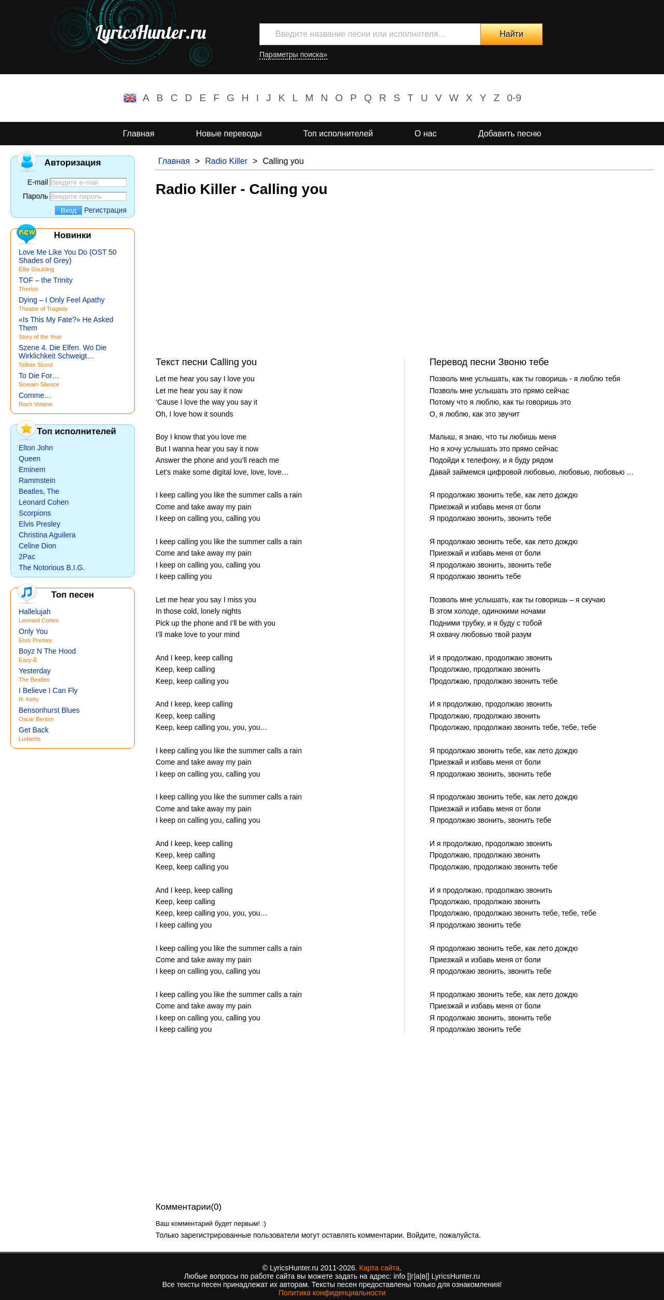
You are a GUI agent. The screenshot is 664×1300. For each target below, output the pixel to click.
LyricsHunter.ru (150, 32)
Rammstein (37, 480)
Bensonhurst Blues (49, 710)
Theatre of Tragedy (43, 309)
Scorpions (35, 513)
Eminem (32, 469)
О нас (425, 133)
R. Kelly (29, 699)
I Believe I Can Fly (48, 690)
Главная (139, 133)
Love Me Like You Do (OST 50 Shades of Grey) (68, 256)
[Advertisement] (405, 283)
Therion (28, 289)
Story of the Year (40, 337)
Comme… (35, 395)
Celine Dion (37, 546)
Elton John (36, 448)
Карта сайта (379, 1268)
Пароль (35, 196)
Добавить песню (510, 133)
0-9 (514, 97)
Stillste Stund (35, 365)
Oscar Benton (36, 719)
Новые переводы (229, 133)
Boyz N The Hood (47, 651)
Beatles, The (39, 491)
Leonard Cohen (44, 502)
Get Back (34, 730)
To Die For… (39, 375)
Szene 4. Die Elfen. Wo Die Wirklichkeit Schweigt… (62, 351)
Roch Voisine (35, 404)
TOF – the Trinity (46, 280)
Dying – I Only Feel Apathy (62, 300)
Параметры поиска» (293, 54)
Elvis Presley (39, 524)
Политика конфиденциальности (332, 1293)
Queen (29, 458)
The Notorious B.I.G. (52, 567)
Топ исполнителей (338, 133)
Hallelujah (34, 611)
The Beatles (34, 679)
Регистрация (105, 210)
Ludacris (29, 739)
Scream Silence (39, 384)
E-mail (37, 182)
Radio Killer (226, 161)
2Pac (27, 556)
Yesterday (35, 671)
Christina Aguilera (47, 535)
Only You (33, 631)
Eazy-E (28, 660)
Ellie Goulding (36, 269)
